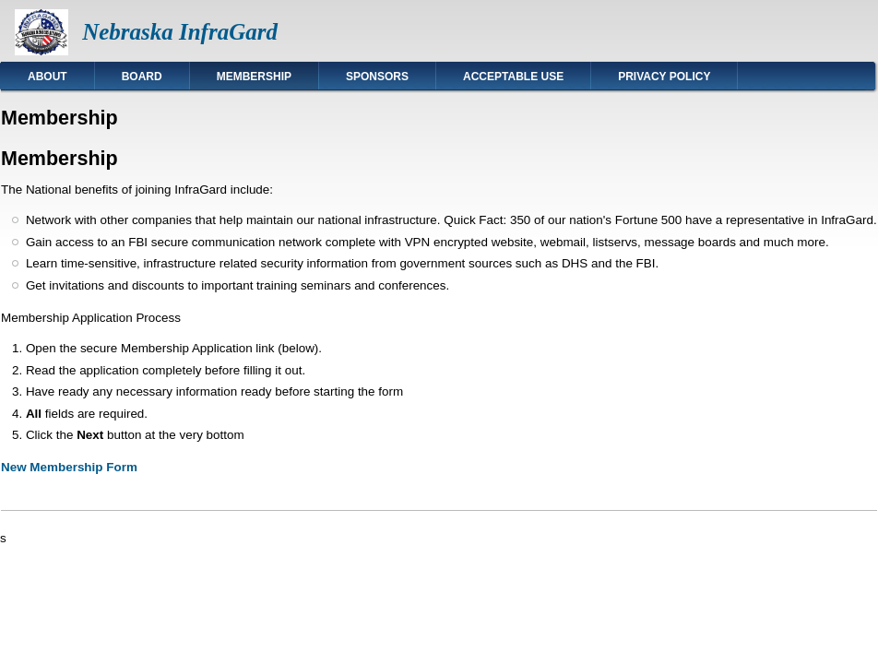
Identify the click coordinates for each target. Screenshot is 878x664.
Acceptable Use (513, 76)
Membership (254, 76)
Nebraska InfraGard (180, 31)
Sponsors (377, 76)
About (47, 76)
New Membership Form (69, 467)
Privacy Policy (664, 76)
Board (142, 76)
